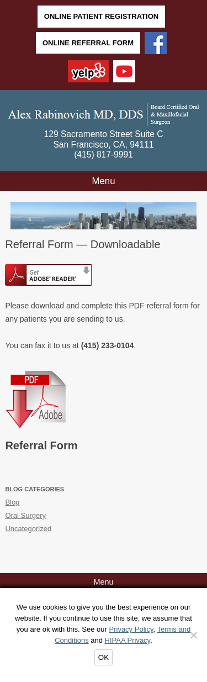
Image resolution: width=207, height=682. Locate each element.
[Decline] (193, 635)
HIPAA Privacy (128, 640)
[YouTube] (124, 72)
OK (103, 657)
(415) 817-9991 (103, 154)
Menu (103, 181)
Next (188, 212)
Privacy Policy (131, 629)
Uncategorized (28, 528)
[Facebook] (156, 44)
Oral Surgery (25, 515)
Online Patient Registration (101, 16)
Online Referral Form (88, 43)
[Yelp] (88, 72)
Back (19, 212)
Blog (12, 502)
